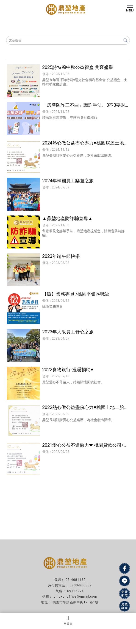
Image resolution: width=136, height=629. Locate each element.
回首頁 (68, 620)
